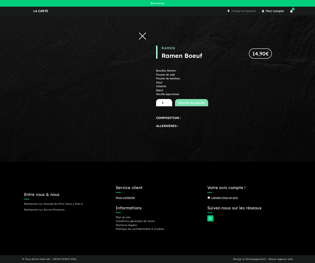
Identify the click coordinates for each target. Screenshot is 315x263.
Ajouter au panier (191, 103)
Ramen (168, 48)
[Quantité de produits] (164, 102)
